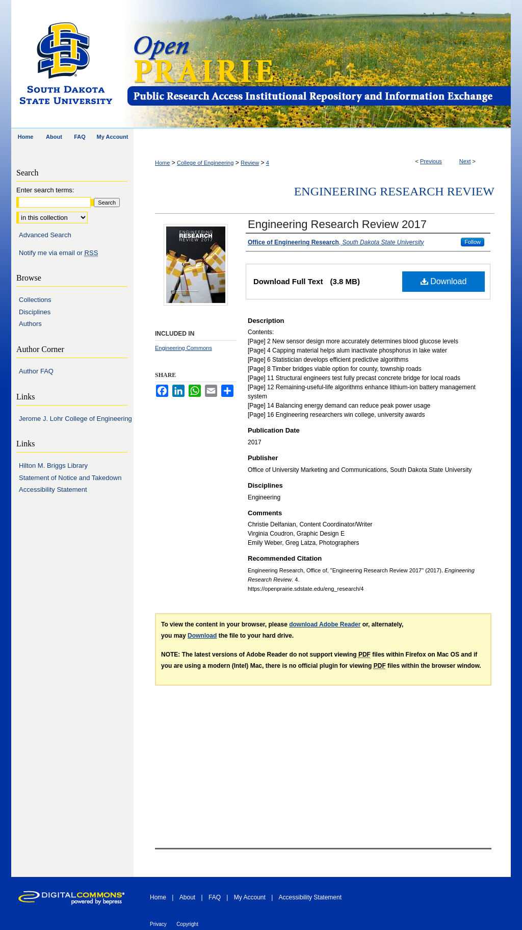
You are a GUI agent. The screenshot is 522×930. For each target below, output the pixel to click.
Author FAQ (36, 371)
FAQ (214, 897)
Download (444, 281)
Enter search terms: (45, 190)
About (187, 897)
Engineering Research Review (394, 191)
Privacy (158, 924)
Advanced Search (45, 235)
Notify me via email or (58, 253)
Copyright (187, 924)
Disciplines (34, 312)
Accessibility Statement (53, 489)
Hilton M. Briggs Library (53, 465)
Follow (472, 242)
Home (162, 163)
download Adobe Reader (324, 624)
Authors (30, 324)
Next (465, 161)
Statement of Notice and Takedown (70, 478)
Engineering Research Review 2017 (337, 224)
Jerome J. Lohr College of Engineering (75, 418)
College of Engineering (205, 163)
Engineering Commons (183, 348)
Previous (431, 161)
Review (250, 163)
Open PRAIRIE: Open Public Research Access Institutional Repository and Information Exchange (318, 64)
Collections (35, 300)
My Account (250, 897)
